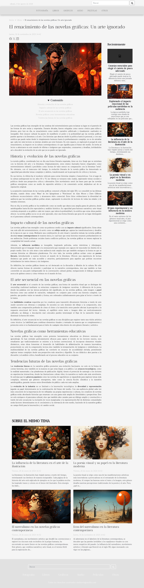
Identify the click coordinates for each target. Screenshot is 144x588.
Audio (80, 10)
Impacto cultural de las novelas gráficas (55, 107)
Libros (56, 10)
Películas (92, 10)
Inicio (11, 20)
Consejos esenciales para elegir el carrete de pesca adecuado (120, 68)
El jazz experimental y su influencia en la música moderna (120, 211)
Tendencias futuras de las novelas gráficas (55, 117)
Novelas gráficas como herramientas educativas (55, 114)
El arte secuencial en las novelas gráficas (55, 111)
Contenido (57, 100)
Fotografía (42, 10)
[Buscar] (110, 3)
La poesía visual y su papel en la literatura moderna (120, 177)
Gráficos (68, 10)
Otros (104, 10)
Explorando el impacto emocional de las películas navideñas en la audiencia (120, 105)
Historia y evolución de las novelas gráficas (55, 104)
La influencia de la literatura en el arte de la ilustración (120, 142)
